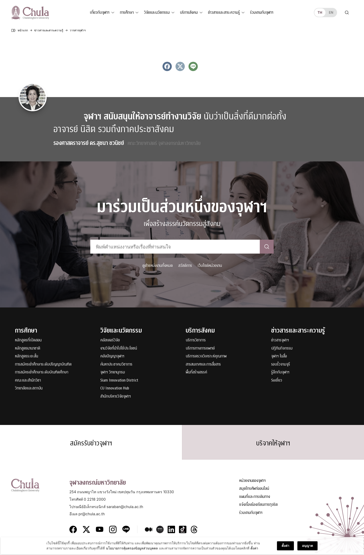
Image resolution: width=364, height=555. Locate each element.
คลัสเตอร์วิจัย (110, 340)
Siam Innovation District (119, 380)
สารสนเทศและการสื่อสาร (203, 364)
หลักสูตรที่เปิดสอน (28, 340)
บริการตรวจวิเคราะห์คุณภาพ (206, 356)
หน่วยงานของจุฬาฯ (252, 483)
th (320, 12)
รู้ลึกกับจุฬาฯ (280, 372)
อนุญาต (307, 547)
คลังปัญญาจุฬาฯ (112, 356)
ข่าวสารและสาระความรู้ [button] (224, 12)
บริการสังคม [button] (189, 12)
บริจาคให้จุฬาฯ (273, 444)
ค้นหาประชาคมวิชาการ (116, 364)
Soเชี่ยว (276, 380)
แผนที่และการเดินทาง (254, 499)
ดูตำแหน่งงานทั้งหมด (157, 265)
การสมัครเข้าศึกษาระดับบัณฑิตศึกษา (41, 372)
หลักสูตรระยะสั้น (26, 356)
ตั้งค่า (254, 550)
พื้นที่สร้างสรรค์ (196, 372)
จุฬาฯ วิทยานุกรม (112, 372)
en (331, 12)
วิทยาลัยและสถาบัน (28, 388)
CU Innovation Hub (114, 388)
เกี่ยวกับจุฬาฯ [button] (100, 12)
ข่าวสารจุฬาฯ (280, 340)
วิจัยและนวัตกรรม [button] (157, 12)
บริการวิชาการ (196, 340)
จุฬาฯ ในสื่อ (279, 356)
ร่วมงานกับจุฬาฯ (261, 12)
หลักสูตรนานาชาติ (27, 348)
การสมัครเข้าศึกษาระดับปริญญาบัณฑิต (43, 364)
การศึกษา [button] (127, 12)
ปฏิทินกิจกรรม (281, 348)
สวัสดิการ (185, 265)
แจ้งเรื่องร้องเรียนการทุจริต (258, 507)
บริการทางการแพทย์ (200, 348)
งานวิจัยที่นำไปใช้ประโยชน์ (118, 348)
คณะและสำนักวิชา (28, 380)
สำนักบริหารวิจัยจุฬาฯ (115, 396)
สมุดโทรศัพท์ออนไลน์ (254, 491)
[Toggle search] (347, 12)
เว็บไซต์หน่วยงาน (210, 265)
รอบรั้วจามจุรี (280, 364)
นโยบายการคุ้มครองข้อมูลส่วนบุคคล (132, 550)
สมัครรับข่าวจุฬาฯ (91, 444)
